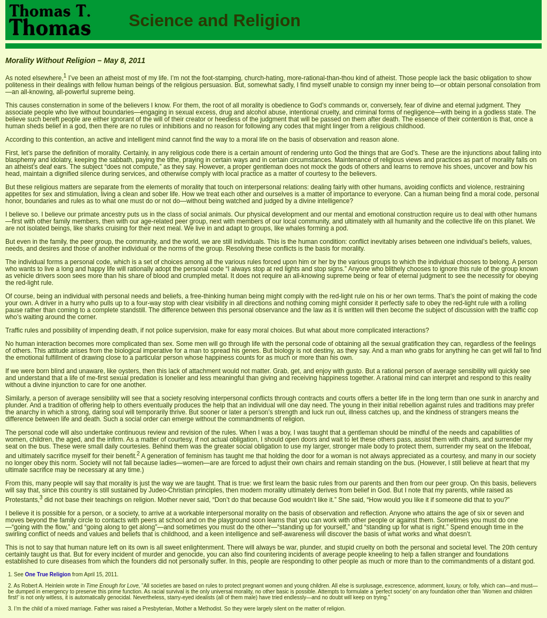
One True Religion (48, 574)
